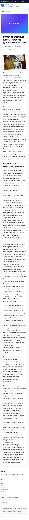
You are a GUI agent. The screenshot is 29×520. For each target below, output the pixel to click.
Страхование (4, 489)
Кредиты (3, 485)
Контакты (3, 501)
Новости (16, 1)
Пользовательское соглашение (9, 499)
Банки (2, 482)
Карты (2, 487)
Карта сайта (4, 502)
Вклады (3, 491)
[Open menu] (26, 5)
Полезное (22, 1)
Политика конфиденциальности (9, 497)
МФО (2, 483)
